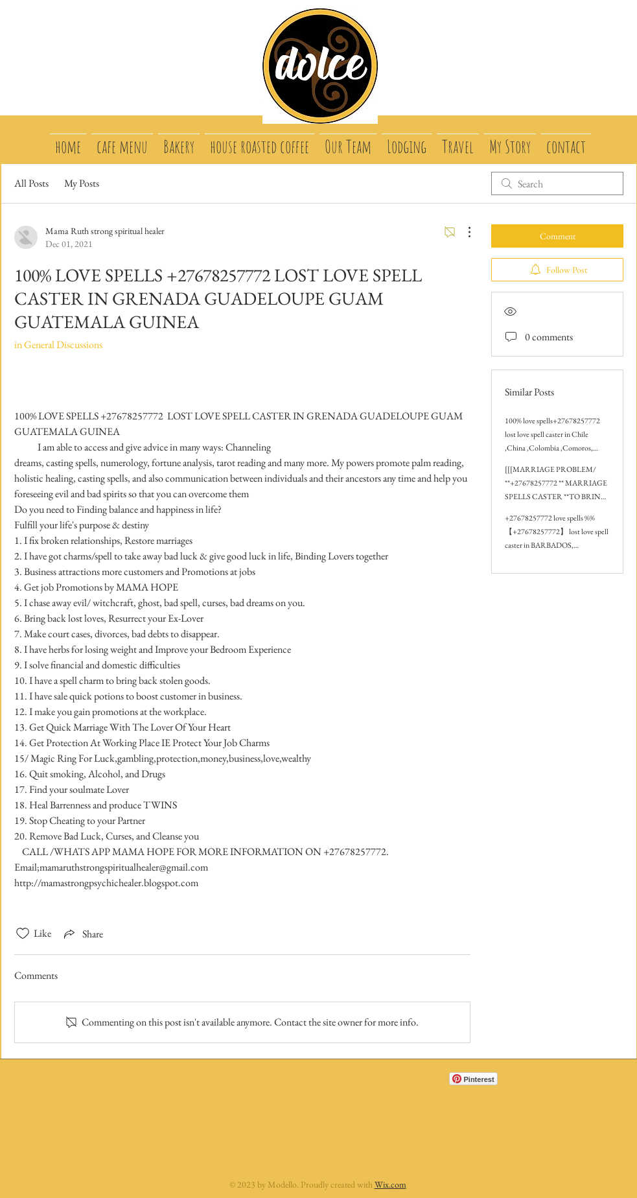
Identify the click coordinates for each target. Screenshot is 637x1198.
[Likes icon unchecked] (22, 933)
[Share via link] (82, 933)
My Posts (81, 183)
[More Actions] (462, 232)
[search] (557, 183)
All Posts (31, 183)
